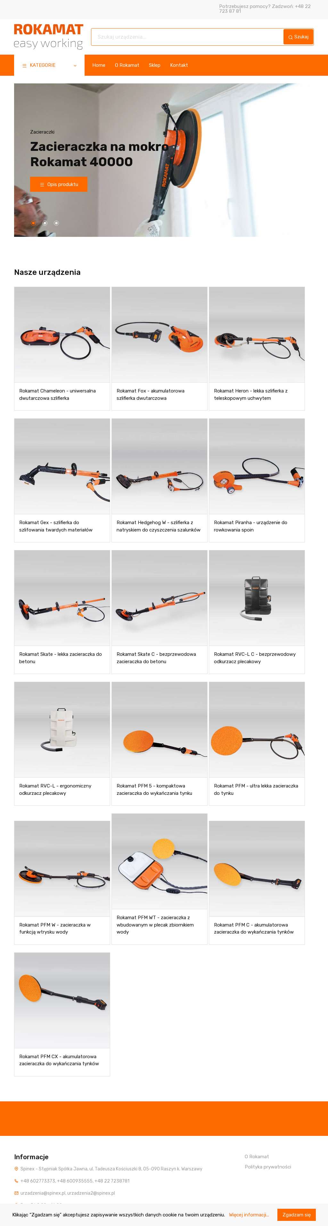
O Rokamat (127, 65)
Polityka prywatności (268, 1167)
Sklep (154, 65)
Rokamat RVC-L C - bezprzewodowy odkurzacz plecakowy (255, 658)
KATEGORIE (50, 66)
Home (98, 65)
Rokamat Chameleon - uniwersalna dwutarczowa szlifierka (57, 394)
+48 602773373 (37, 1181)
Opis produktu (59, 184)
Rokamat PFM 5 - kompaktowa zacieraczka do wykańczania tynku (154, 789)
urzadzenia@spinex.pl (42, 1193)
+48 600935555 (75, 1181)
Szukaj (298, 37)
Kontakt (179, 65)
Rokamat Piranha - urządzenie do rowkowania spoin (250, 526)
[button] (33, 223)
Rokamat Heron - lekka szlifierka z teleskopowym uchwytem (251, 394)
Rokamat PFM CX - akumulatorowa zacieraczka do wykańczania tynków (59, 1060)
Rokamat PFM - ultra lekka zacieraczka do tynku (256, 789)
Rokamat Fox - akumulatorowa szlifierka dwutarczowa (150, 394)
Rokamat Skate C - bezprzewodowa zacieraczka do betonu (156, 658)
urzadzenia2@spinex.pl (91, 1193)
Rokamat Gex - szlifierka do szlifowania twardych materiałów (56, 526)
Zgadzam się (297, 1215)
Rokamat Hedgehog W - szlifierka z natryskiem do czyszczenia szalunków (159, 526)
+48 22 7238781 (111, 1181)
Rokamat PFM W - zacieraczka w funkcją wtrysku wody (55, 928)
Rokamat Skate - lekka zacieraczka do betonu (60, 658)
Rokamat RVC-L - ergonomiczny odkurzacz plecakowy (55, 789)
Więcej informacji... (249, 1215)
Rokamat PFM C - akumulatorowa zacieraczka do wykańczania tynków (254, 928)
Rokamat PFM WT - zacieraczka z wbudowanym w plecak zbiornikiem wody (155, 925)
